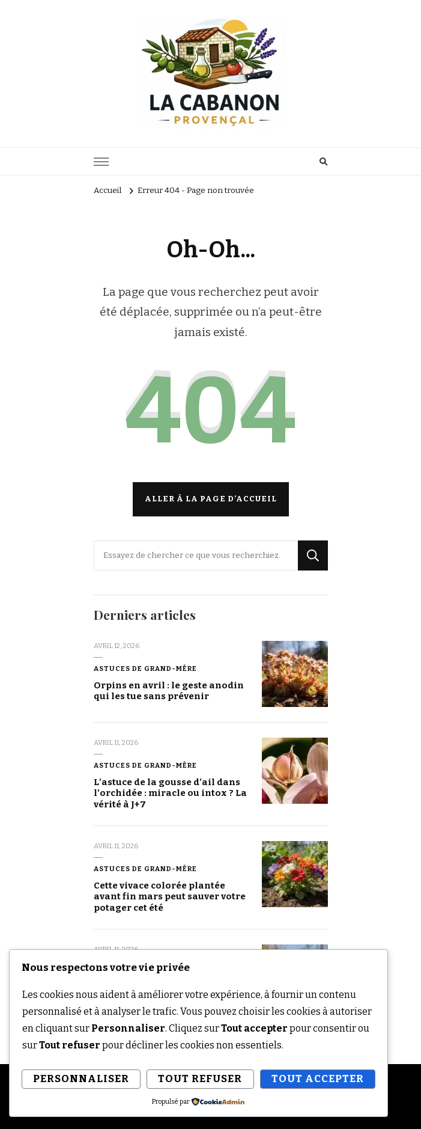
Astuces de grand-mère (145, 668)
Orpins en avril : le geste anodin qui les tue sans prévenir (169, 691)
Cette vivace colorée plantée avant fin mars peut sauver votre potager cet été (170, 896)
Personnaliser (81, 1078)
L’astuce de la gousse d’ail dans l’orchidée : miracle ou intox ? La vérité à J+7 (170, 793)
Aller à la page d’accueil (211, 499)
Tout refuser (200, 1078)
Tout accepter (317, 1078)
